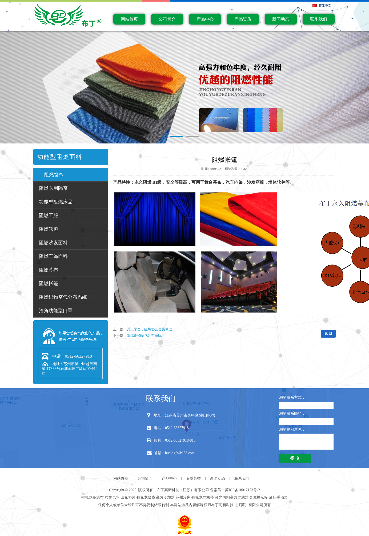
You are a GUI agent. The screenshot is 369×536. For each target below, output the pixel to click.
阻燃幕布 (48, 270)
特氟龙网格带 (202, 497)
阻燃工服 (48, 215)
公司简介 (167, 19)
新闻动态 (280, 19)
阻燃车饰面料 (53, 256)
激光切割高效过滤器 (231, 497)
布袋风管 (112, 497)
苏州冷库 (183, 497)
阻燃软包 (48, 229)
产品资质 (242, 19)
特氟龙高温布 (92, 497)
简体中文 (324, 5)
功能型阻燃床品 (56, 202)
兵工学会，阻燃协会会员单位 (149, 329)
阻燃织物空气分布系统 (63, 297)
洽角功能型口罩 (56, 310)
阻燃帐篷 (48, 283)
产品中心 (205, 19)
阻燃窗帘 (53, 174)
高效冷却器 (165, 497)
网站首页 (129, 19)
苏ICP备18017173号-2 (242, 490)
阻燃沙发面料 (53, 242)
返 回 (328, 333)
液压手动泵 (278, 497)
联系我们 (318, 19)
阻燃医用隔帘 (53, 188)
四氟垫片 (128, 497)
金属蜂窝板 (258, 497)
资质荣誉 (193, 479)
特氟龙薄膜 (146, 497)
